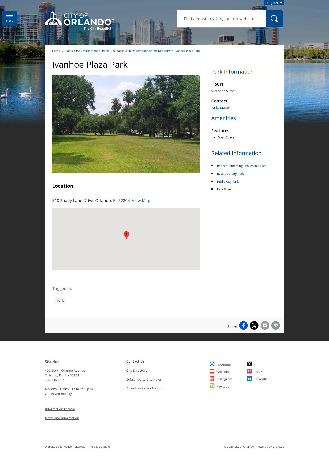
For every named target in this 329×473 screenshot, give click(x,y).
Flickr (258, 371)
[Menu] (9, 18)
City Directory (136, 370)
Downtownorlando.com (144, 388)
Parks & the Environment (81, 51)
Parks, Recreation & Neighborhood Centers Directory (136, 51)
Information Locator (60, 409)
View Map (141, 200)
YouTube (223, 371)
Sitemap (79, 446)
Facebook (223, 364)
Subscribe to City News (144, 379)
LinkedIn (260, 378)
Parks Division (221, 107)
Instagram (224, 378)
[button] (126, 235)
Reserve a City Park (230, 173)
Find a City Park (228, 181)
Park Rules (224, 189)
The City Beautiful (99, 446)
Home (56, 51)
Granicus (278, 446)
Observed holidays (59, 394)
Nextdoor (223, 385)
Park (60, 300)
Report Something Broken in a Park (241, 166)
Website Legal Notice (58, 446)
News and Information (62, 418)
